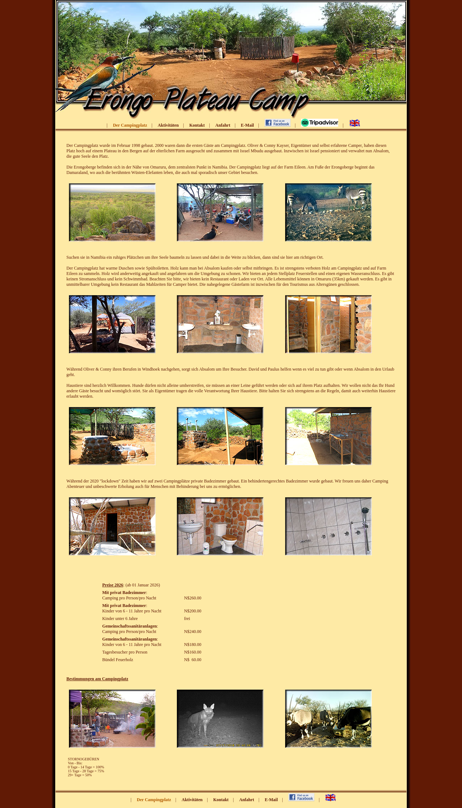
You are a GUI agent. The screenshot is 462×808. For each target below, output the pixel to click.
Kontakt (197, 125)
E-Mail (247, 125)
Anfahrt (222, 125)
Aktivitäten (168, 125)
